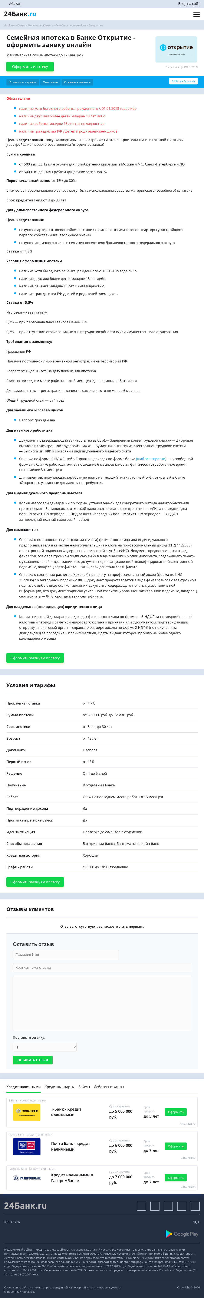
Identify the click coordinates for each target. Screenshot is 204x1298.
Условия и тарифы (23, 82)
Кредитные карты (60, 1086)
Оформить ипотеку (30, 66)
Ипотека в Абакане (40, 25)
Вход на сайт (189, 3)
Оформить (176, 1112)
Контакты (12, 1222)
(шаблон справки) (151, 458)
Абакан (15, 3)
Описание (50, 82)
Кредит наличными (23, 1086)
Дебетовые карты (109, 1086)
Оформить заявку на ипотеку (35, 658)
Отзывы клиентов (77, 82)
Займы (84, 1086)
